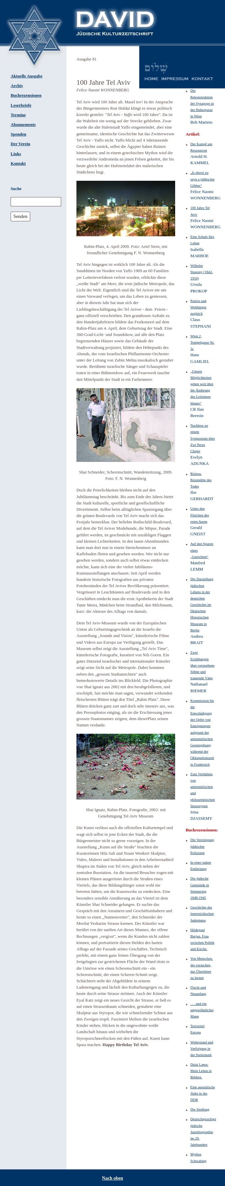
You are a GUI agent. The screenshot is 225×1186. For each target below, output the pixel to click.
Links (16, 154)
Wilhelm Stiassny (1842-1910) (201, 272)
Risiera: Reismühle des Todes (201, 480)
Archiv (17, 85)
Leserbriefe (21, 105)
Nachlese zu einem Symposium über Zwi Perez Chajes (202, 438)
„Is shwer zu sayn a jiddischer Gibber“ (202, 178)
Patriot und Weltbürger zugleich (198, 307)
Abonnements (23, 124)
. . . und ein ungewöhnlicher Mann (202, 1010)
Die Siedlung (199, 1109)
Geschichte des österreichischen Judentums (202, 913)
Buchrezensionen (26, 95)
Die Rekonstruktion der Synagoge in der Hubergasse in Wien (202, 103)
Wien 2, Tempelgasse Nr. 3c (202, 342)
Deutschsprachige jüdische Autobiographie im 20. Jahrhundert (203, 1131)
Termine (18, 115)
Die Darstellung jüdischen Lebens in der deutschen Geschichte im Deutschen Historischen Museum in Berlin (201, 604)
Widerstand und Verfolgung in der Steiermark (201, 1048)
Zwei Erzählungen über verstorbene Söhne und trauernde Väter (202, 665)
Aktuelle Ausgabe (27, 76)
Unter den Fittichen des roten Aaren (199, 514)
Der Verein (20, 144)
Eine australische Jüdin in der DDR (202, 1093)
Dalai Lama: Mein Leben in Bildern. (201, 1070)
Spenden (18, 134)
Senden (20, 216)
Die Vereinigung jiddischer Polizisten (202, 846)
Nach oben (112, 1178)
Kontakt (18, 163)
